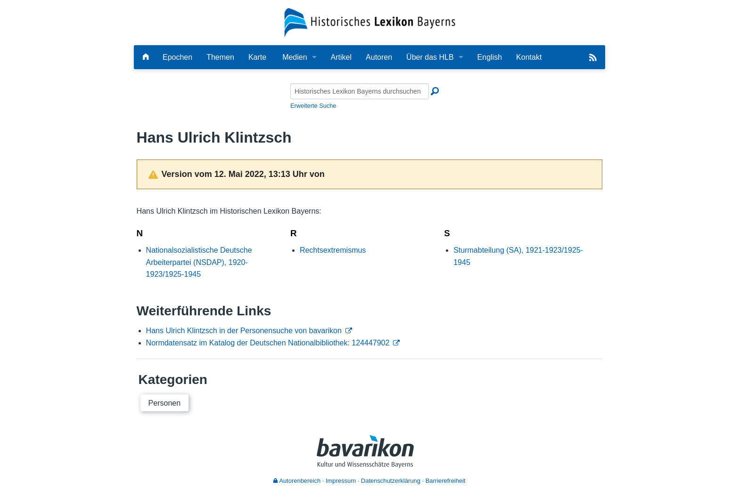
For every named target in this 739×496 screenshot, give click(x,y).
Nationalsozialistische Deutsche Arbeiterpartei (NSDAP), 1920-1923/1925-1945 (199, 262)
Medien (294, 57)
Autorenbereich (296, 480)
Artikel (341, 57)
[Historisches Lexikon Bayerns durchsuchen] (359, 91)
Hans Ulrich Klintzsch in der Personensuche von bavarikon (244, 331)
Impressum (341, 480)
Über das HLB (430, 57)
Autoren (379, 57)
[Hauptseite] (146, 57)
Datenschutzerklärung (390, 480)
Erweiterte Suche (313, 105)
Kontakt (529, 57)
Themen (220, 57)
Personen (164, 403)
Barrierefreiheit (446, 480)
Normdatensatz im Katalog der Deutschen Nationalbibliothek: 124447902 (268, 343)
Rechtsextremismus (333, 250)
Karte (257, 57)
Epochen (177, 57)
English (489, 57)
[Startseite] (370, 22)
